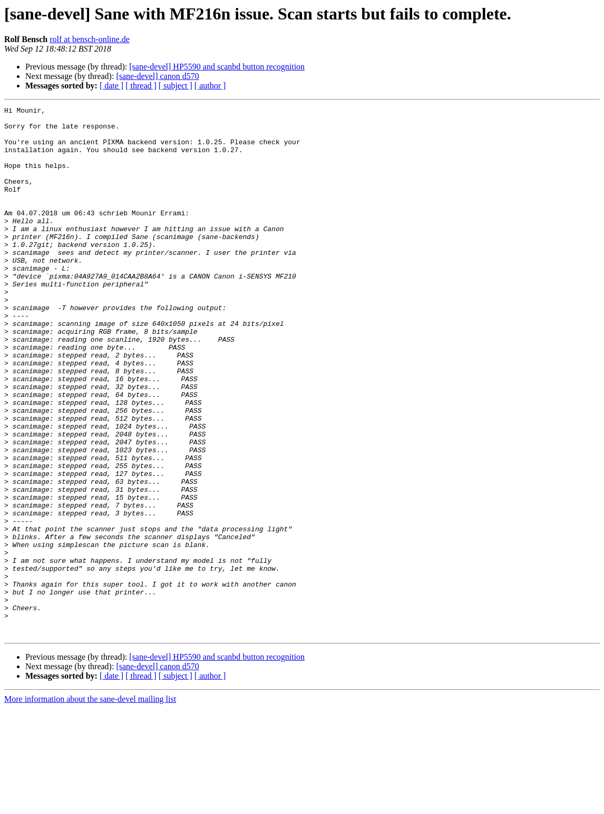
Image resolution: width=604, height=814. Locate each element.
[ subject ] (175, 85)
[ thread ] (141, 85)
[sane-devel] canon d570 (157, 76)
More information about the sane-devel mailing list (90, 804)
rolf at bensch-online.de (90, 39)
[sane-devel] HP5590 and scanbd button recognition (217, 66)
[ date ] (111, 85)
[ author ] (210, 85)
